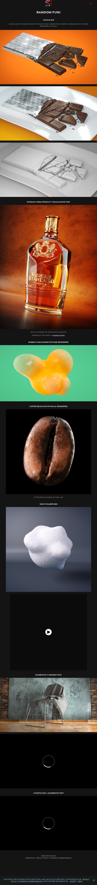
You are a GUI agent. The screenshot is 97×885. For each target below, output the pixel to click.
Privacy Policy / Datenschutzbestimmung (54, 858)
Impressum (30, 858)
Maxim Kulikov (59, 335)
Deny (80, 881)
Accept (73, 881)
